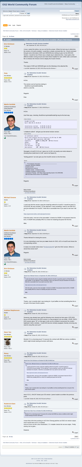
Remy (6, 353)
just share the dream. (30, 192)
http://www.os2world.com (72, 19)
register (23, 11)
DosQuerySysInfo (49, 247)
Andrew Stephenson (12, 310)
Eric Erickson (9, 44)
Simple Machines (48, 458)
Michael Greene (10, 197)
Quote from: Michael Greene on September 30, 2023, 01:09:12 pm (40, 275)
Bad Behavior (29, 463)
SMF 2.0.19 (34, 458)
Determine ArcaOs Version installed (37, 43)
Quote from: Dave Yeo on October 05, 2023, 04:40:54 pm (38, 410)
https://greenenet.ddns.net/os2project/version (37, 214)
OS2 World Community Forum (19, 4)
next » (77, 34)
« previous (73, 34)
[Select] (29, 119)
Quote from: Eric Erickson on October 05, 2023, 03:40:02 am (39, 360)
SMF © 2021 (41, 458)
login (18, 11)
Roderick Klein (9, 404)
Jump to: (60, 447)
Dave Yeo (7, 332)
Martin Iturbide (9, 104)
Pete (5, 73)
